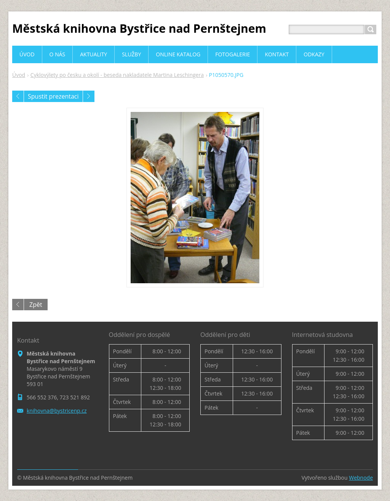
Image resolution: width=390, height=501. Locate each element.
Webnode (361, 477)
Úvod (18, 74)
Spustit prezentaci (53, 96)
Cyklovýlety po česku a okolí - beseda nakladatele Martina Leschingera (117, 74)
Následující (88, 96)
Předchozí (18, 96)
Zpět (35, 304)
